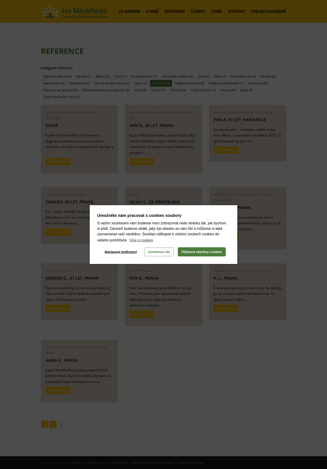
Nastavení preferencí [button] (121, 252)
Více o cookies (141, 240)
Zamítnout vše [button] (159, 252)
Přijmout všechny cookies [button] (202, 252)
